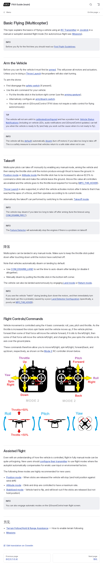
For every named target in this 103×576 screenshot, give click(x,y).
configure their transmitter (53, 461)
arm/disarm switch (45, 99)
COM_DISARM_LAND (22, 269)
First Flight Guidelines (64, 46)
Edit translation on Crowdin (18, 545)
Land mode (69, 282)
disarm (48, 141)
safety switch (33, 85)
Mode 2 (48, 351)
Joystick (84, 30)
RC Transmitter (68, 30)
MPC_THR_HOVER (88, 183)
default (28, 141)
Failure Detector (18, 230)
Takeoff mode (81, 199)
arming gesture (72, 94)
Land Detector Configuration (65, 299)
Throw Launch (33, 73)
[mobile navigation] (98, 4)
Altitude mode (29, 175)
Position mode (11, 175)
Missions (76, 34)
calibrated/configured (46, 119)
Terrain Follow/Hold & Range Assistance (27, 528)
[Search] (90, 4)
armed (52, 69)
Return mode (85, 282)
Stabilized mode (14, 489)
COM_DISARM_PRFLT (16, 215)
